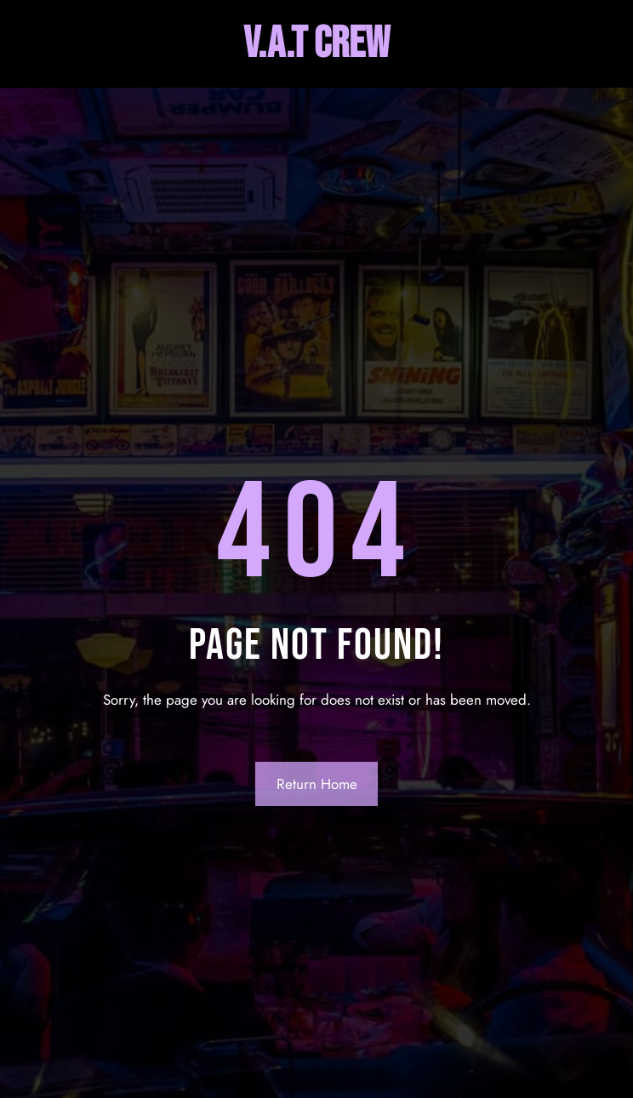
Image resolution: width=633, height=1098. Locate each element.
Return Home (317, 784)
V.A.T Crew (316, 44)
